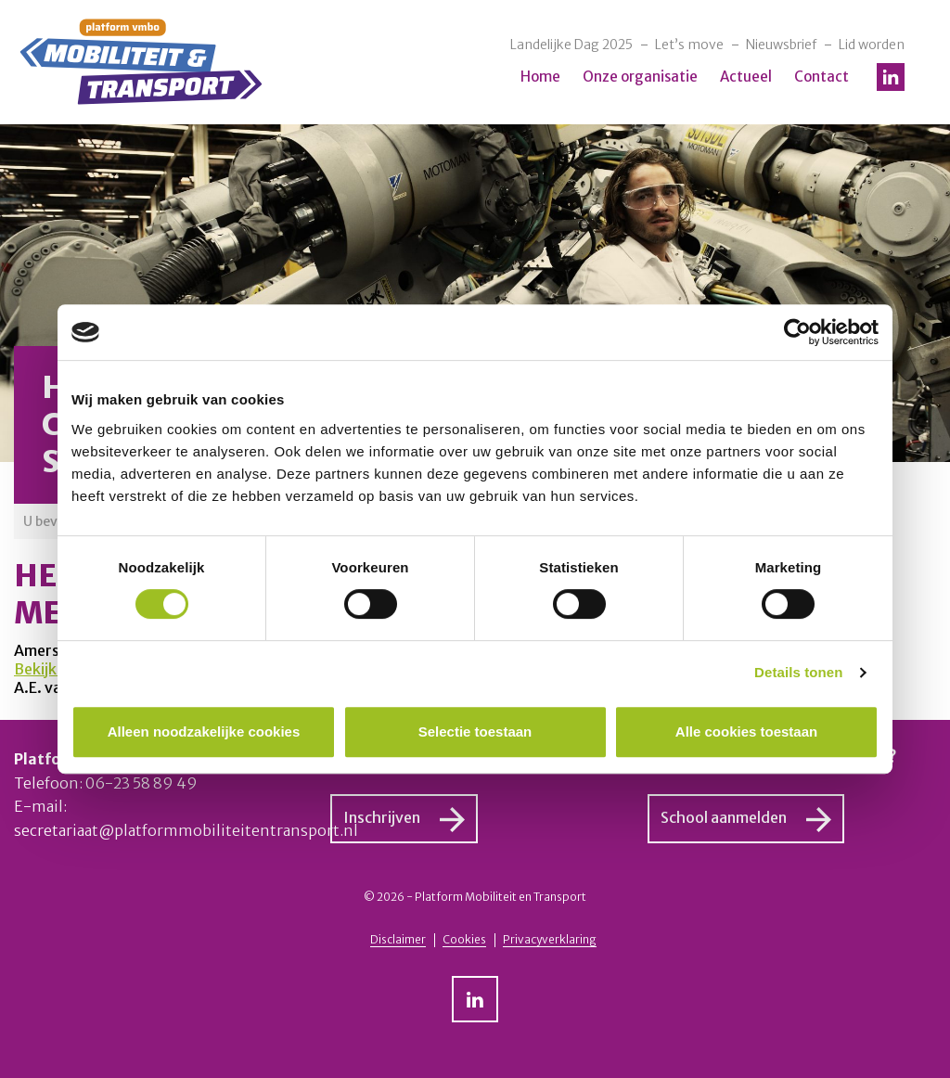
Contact (821, 76)
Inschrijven (381, 817)
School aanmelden (724, 817)
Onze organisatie (640, 76)
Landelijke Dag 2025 (571, 44)
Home (540, 76)
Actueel (746, 76)
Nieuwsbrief (781, 44)
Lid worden (872, 44)
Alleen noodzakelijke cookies (204, 731)
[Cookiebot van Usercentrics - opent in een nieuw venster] (797, 332)
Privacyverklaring (550, 939)
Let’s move (689, 44)
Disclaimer (398, 939)
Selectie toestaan (475, 731)
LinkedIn (891, 77)
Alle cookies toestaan (746, 731)
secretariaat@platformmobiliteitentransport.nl (186, 830)
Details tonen (798, 672)
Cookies (464, 939)
